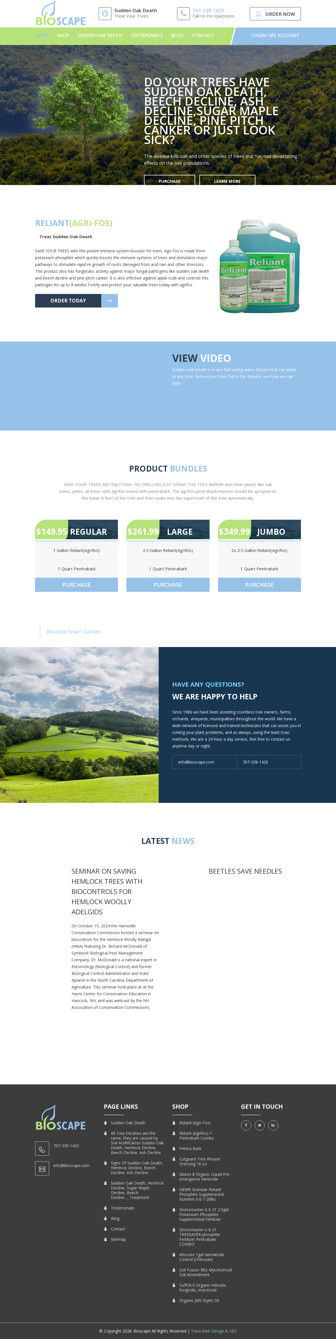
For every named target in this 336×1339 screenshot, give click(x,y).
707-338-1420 (208, 10)
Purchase (169, 181)
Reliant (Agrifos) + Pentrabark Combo (196, 1135)
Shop (63, 35)
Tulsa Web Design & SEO (214, 1331)
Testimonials (147, 35)
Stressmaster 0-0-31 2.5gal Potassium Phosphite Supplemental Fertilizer (204, 1214)
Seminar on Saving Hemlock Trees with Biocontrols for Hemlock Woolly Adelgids (107, 891)
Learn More (227, 181)
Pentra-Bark (190, 1148)
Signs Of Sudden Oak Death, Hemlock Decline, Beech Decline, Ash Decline (137, 1167)
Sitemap (118, 1239)
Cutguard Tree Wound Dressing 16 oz (199, 1161)
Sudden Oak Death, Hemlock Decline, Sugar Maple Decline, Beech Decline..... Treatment (137, 1190)
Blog (177, 35)
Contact (203, 35)
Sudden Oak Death (100, 35)
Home (41, 35)
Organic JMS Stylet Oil (199, 1300)
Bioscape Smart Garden (73, 631)
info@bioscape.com (196, 762)
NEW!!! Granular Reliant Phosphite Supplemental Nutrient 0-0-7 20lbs (201, 1194)
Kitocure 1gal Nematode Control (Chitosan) (201, 1257)
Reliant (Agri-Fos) (195, 1122)
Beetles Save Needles (245, 871)
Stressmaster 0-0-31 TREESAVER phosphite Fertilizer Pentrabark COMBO (199, 1236)
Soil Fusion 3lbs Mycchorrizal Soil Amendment (205, 1272)
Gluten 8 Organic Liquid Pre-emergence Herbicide (205, 1176)
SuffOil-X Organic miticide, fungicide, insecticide (203, 1287)
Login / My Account (276, 35)
